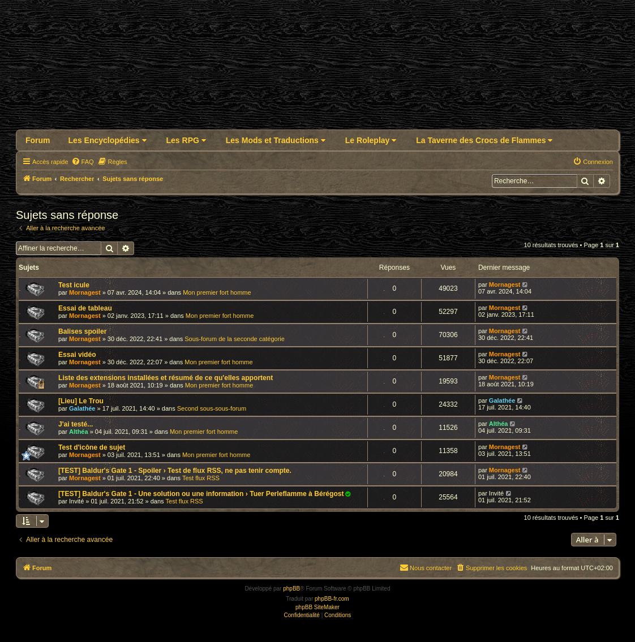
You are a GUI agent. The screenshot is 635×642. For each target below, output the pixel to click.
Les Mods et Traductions (275, 140)
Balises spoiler (82, 331)
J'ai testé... (75, 424)
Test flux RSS (201, 478)
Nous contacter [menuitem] (426, 567)
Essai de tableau (85, 308)
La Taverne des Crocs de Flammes (484, 140)
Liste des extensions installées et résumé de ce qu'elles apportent (165, 378)
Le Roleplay (370, 140)
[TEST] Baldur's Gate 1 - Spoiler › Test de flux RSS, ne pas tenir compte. (174, 471)
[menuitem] (82, 162)
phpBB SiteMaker (317, 607)
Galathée (82, 408)
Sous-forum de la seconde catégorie (235, 338)
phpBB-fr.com (332, 599)
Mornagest (85, 292)
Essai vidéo (77, 355)
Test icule (73, 285)
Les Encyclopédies (107, 140)
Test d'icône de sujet (91, 447)
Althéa (78, 431)
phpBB (291, 588)
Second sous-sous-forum (211, 408)
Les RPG (186, 140)
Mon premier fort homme (217, 292)
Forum (37, 140)
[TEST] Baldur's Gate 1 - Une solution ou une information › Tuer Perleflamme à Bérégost (201, 494)
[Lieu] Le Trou (81, 401)
